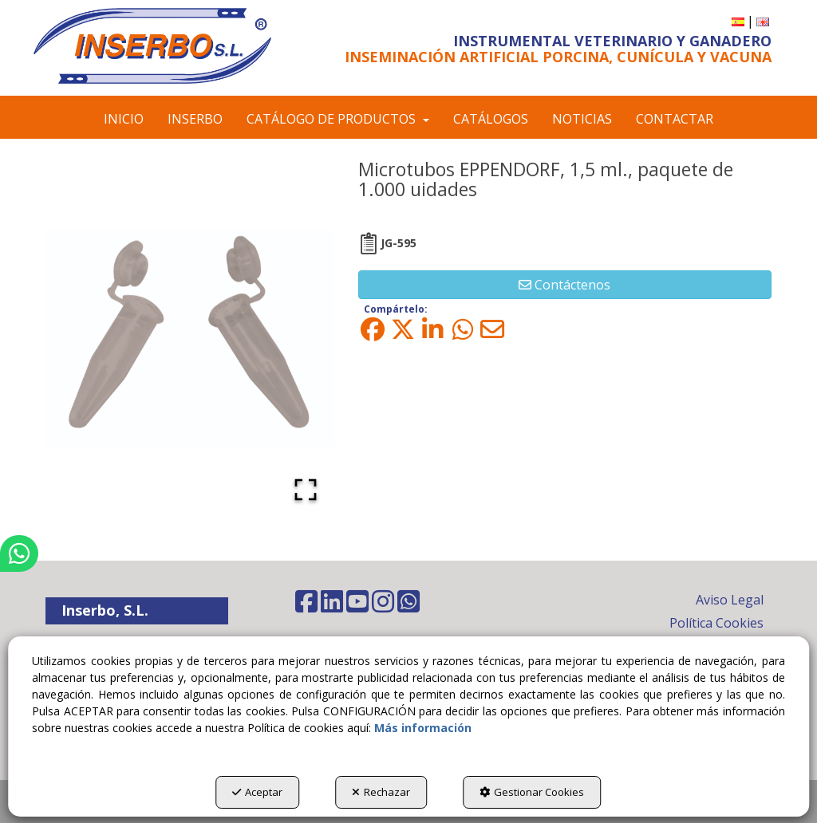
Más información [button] (423, 727)
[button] (152, 46)
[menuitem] (738, 21)
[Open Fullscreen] (305, 489)
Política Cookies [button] (716, 623)
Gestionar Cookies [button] (532, 792)
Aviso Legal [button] (730, 599)
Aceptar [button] (257, 792)
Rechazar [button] (381, 792)
